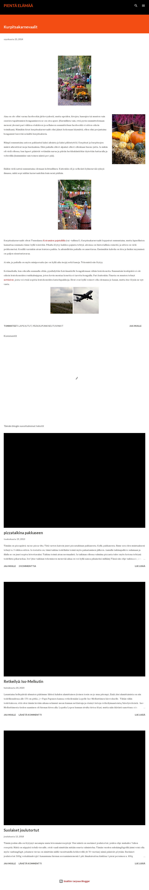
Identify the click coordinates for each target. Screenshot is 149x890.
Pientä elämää (18, 5)
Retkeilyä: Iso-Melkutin (23, 681)
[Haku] (136, 5)
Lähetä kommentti (30, 714)
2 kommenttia (27, 566)
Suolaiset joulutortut (21, 830)
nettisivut (9, 279)
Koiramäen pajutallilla (54, 240)
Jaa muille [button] (135, 326)
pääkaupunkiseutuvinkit (48, 326)
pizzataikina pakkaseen (23, 532)
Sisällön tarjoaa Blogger (74, 881)
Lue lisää (140, 566)
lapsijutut (25, 326)
